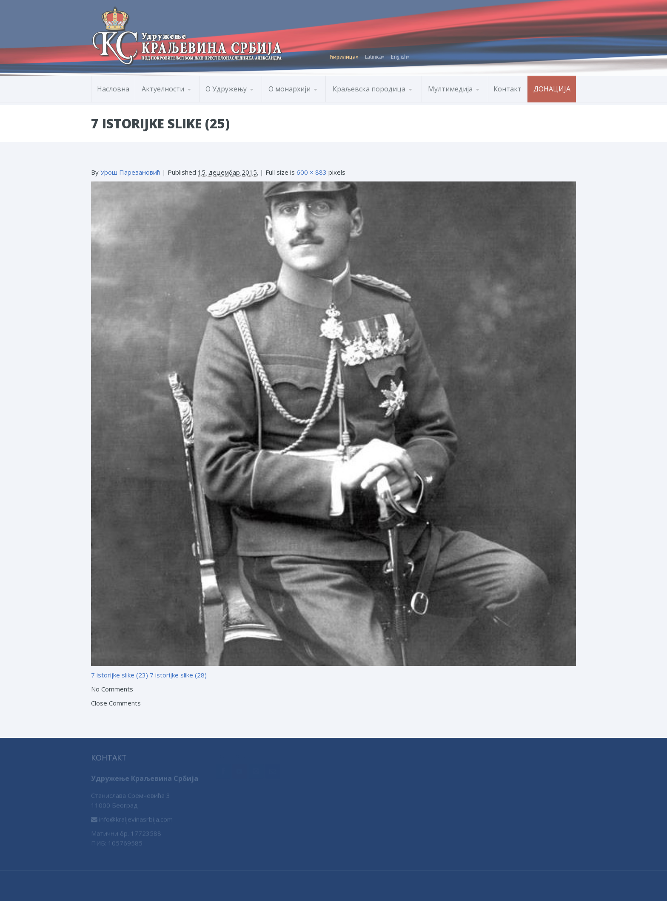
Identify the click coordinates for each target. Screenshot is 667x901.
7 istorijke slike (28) (178, 675)
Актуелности (163, 87)
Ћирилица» (344, 55)
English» (400, 55)
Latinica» (375, 55)
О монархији (289, 87)
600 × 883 (311, 172)
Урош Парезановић (130, 172)
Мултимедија (450, 87)
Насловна (113, 87)
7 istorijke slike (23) (119, 675)
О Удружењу (226, 87)
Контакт (507, 87)
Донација (551, 87)
